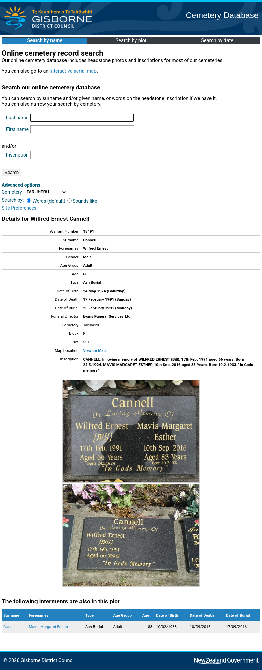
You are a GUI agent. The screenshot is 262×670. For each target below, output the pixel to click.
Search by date (217, 41)
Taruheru (91, 325)
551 (86, 342)
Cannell (9, 626)
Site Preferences (19, 208)
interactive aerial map (73, 71)
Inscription (17, 155)
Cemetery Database (222, 15)
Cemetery (12, 192)
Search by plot (131, 41)
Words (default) (46, 201)
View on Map (94, 350)
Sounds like (82, 201)
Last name (17, 117)
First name (17, 129)
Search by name (44, 41)
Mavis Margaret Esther (48, 626)
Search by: (13, 200)
